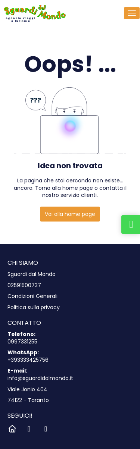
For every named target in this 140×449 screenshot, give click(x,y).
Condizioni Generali (32, 296)
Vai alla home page (70, 214)
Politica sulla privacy (33, 307)
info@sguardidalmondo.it (40, 378)
